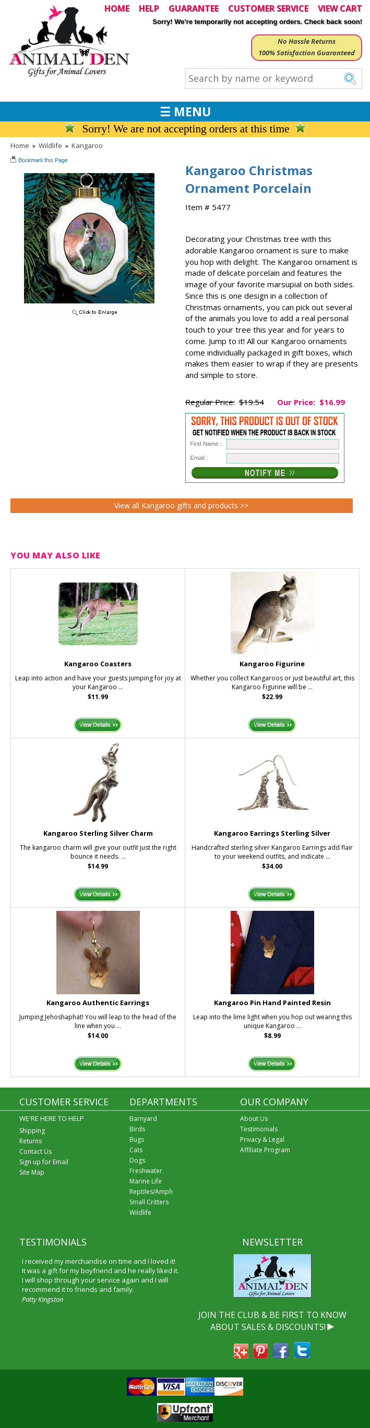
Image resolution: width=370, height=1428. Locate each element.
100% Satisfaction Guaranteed (306, 52)
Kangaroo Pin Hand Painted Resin (272, 1002)
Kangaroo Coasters (98, 663)
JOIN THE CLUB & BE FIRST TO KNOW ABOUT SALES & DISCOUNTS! (272, 1320)
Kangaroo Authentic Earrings (97, 1002)
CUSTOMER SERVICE (268, 8)
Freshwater (145, 1170)
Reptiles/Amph (151, 1191)
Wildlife (50, 145)
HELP (149, 8)
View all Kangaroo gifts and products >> (181, 505)
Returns (30, 1141)
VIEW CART (340, 8)
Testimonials (259, 1129)
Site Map (31, 1172)
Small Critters (149, 1202)
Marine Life (145, 1181)
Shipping (32, 1130)
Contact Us (35, 1151)
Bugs (136, 1139)
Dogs (137, 1160)
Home (19, 145)
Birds (137, 1129)
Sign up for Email (43, 1161)
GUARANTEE (194, 8)
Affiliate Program (265, 1149)
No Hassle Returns (307, 41)
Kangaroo (87, 145)
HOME (116, 8)
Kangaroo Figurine (272, 663)
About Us (254, 1118)
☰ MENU (185, 111)
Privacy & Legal (262, 1139)
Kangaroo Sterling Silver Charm (98, 833)
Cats (135, 1149)
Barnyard (143, 1118)
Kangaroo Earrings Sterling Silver (272, 833)
